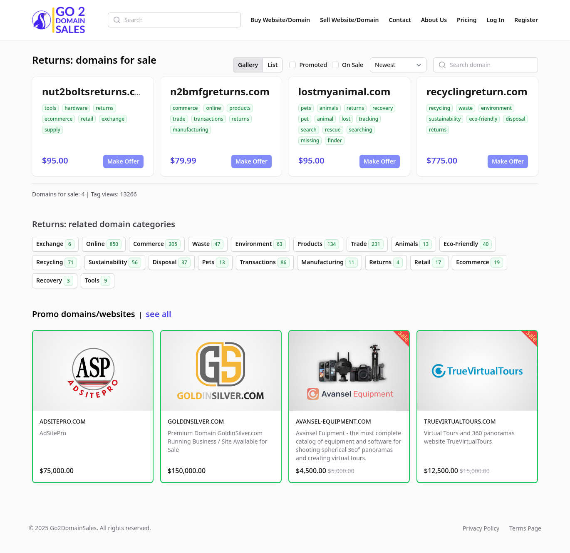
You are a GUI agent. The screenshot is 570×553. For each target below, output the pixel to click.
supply (52, 129)
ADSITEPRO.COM (63, 421)
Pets (215, 263)
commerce (185, 108)
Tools (98, 281)
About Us (434, 20)
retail (87, 118)
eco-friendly (483, 118)
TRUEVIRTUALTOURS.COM (460, 421)
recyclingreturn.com (477, 91)
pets (306, 108)
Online (103, 244)
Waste (207, 244)
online (213, 108)
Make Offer (123, 161)
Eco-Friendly (468, 244)
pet (305, 118)
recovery (382, 108)
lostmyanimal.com (344, 91)
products (239, 108)
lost (346, 118)
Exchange (55, 244)
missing (310, 140)
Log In (495, 20)
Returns (386, 263)
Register (526, 20)
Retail (429, 263)
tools (50, 108)
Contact (400, 20)
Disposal (172, 263)
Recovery (54, 281)
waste (465, 108)
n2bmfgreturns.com (220, 91)
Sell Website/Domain (349, 20)
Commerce (157, 244)
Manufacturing (329, 263)
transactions (208, 118)
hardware (75, 108)
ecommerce (58, 118)
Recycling (56, 263)
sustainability (445, 118)
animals (329, 108)
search (309, 129)
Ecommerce (479, 263)
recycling (439, 108)
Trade (367, 244)
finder (334, 140)
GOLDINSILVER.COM (196, 421)
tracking (368, 118)
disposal (515, 118)
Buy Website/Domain (280, 20)
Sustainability (115, 263)
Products (318, 244)
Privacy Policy (481, 528)
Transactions (265, 263)
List (273, 65)
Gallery (248, 65)
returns (104, 108)
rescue (333, 129)
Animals (413, 244)
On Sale (352, 65)
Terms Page (525, 528)
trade (179, 118)
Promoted (313, 65)
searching (360, 129)
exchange (113, 118)
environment (496, 108)
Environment (260, 244)
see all (158, 314)
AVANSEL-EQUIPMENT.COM (333, 421)
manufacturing (190, 129)
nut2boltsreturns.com (96, 91)
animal (325, 118)
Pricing (466, 20)
